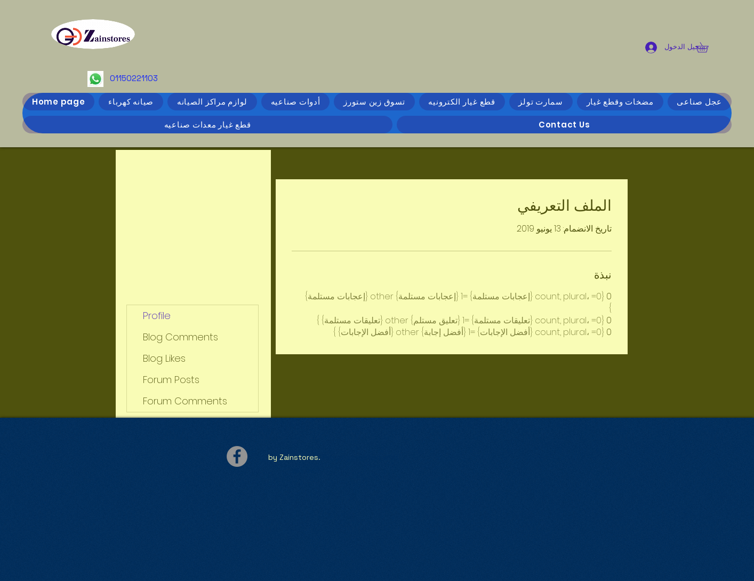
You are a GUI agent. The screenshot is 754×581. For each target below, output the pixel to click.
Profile (157, 315)
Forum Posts (171, 379)
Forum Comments (185, 401)
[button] (707, 47)
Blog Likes (164, 358)
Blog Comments (180, 337)
